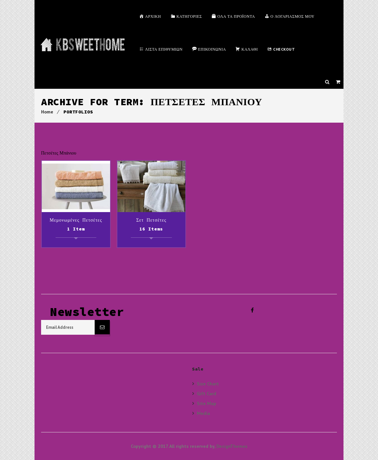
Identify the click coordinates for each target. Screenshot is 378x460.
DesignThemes (232, 446)
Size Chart (208, 383)
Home (47, 112)
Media (203, 413)
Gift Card (206, 393)
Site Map (206, 403)
